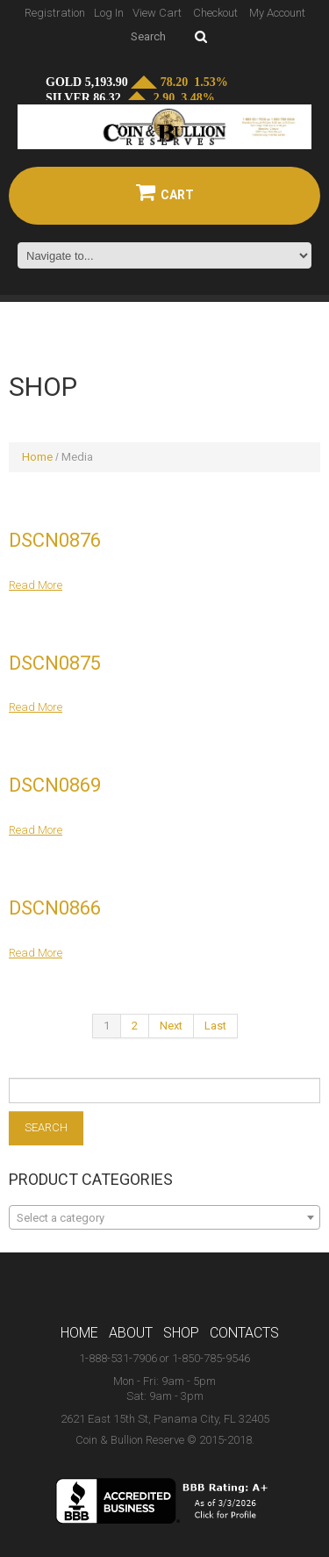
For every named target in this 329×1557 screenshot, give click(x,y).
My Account (277, 12)
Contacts (244, 1332)
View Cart (157, 12)
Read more (35, 585)
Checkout (215, 12)
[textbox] (164, 1218)
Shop (181, 1332)
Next (171, 1025)
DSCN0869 (55, 785)
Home (37, 456)
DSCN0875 (55, 663)
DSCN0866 (55, 908)
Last (215, 1025)
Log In (109, 12)
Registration (55, 12)
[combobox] (164, 1217)
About (131, 1332)
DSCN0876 (55, 540)
